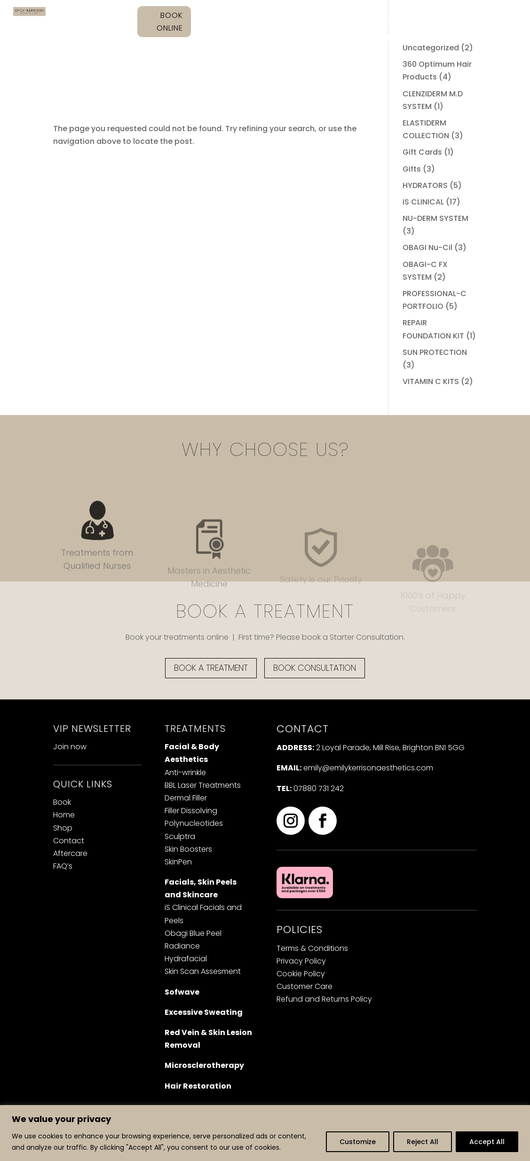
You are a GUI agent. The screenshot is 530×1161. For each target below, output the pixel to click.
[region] (265, 1133)
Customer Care (304, 986)
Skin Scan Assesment (203, 971)
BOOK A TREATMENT (211, 668)
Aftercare (439, 21)
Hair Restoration (198, 1086)
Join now (70, 746)
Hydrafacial (186, 958)
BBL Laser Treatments (203, 785)
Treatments (341, 21)
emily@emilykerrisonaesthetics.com (368, 767)
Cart (390, 42)
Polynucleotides (194, 823)
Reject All (422, 1141)
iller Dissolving (191, 810)
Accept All (487, 1141)
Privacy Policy (301, 961)
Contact (355, 38)
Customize (358, 1141)
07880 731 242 (318, 788)
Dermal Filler (186, 797)
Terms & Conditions (312, 948)
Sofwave (182, 992)
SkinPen (178, 861)
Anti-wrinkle (185, 772)
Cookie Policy (301, 973)
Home (249, 21)
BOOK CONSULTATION (314, 668)
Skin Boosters (188, 849)
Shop (397, 21)
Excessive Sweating (204, 1012)
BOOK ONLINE (170, 21)
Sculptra (180, 836)
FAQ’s (483, 21)
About (284, 21)
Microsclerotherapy (204, 1065)
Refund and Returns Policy (324, 999)
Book (62, 802)
